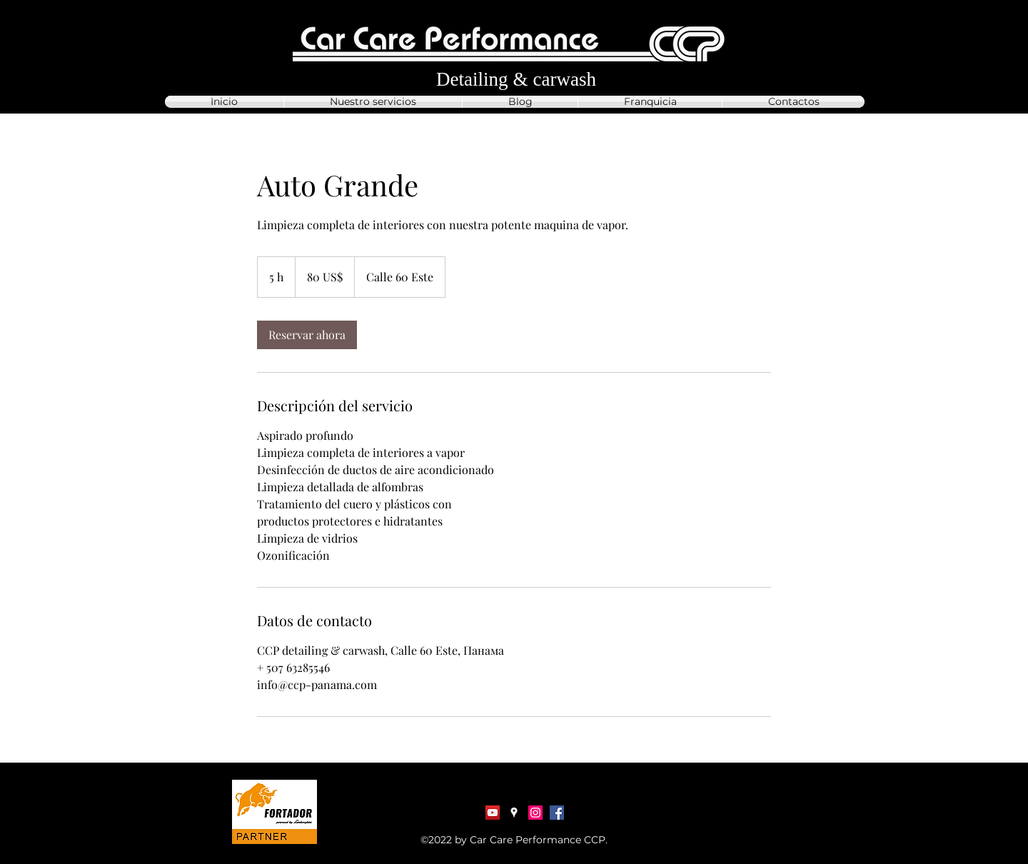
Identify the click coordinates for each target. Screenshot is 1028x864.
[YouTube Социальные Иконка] (492, 812)
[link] (307, 335)
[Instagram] (535, 812)
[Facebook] (557, 812)
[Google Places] (514, 812)
